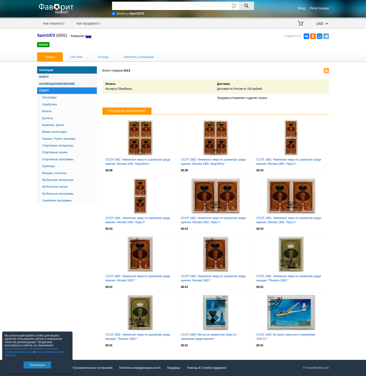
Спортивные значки (54, 152)
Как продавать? (88, 23)
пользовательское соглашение (25, 348)
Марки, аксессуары (54, 131)
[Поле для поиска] (183, 6)
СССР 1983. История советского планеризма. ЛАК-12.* (286, 336)
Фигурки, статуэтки (54, 173)
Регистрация (319, 8)
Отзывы (103, 57)
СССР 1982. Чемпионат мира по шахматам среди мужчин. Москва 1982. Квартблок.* (138, 161)
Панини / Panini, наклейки (58, 138)
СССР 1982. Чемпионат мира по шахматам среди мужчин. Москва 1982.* (138, 278)
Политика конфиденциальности (139, 367)
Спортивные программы (58, 159)
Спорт (44, 90)
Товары (50, 57)
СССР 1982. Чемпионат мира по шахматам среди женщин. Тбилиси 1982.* (289, 278)
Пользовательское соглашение (92, 367)
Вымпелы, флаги (53, 125)
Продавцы (173, 367)
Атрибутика (49, 104)
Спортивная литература (57, 145)
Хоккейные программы (57, 200)
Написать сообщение (139, 57)
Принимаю (37, 365)
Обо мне (76, 57)
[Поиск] (246, 6)
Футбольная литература (57, 180)
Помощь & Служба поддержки (206, 367)
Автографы (49, 97)
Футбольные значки (54, 186)
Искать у (130, 13)
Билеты (47, 111)
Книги (44, 77)
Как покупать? (53, 23)
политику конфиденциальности (31, 350)
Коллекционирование (57, 84)
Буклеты (47, 118)
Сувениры (48, 166)
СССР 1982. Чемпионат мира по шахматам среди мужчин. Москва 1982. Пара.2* (289, 161)
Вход (301, 8)
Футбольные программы (58, 193)
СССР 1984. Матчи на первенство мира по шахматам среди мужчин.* (208, 336)
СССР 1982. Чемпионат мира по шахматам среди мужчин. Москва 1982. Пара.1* (213, 220)
